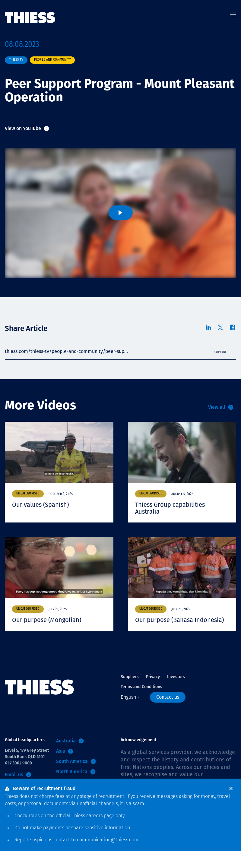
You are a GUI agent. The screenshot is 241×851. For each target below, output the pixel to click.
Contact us (167, 697)
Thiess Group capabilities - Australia (172, 508)
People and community (52, 60)
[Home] (30, 12)
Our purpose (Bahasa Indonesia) (179, 620)
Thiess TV (16, 60)
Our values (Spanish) (40, 504)
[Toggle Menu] (232, 13)
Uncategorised (28, 493)
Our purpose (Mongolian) (46, 620)
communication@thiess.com (107, 840)
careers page (100, 816)
